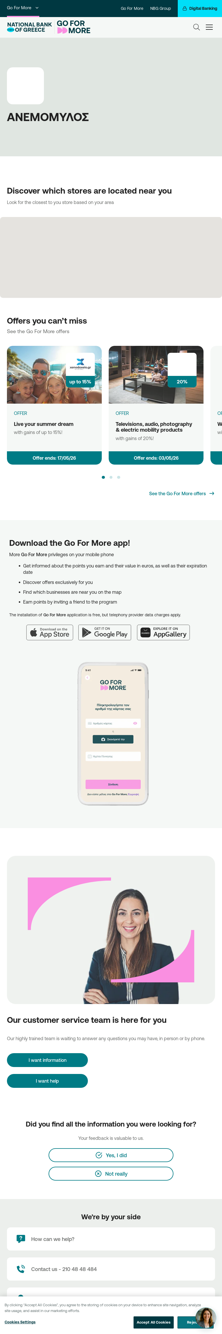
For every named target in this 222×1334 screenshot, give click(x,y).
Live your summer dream (43, 424)
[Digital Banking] (200, 8)
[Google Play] (107, 629)
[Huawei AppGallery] (166, 629)
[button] (103, 477)
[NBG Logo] (29, 27)
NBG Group (160, 8)
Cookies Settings (20, 1327)
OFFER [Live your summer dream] (20, 413)
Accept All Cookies (154, 1327)
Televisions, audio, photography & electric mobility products (154, 427)
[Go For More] (72, 27)
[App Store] (52, 629)
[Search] (196, 27)
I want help (47, 1080)
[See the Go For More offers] (182, 493)
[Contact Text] (111, 1269)
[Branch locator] (111, 1299)
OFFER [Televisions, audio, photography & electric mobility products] (122, 413)
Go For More (23, 7)
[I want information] (47, 1060)
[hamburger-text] (209, 27)
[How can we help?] (111, 1238)
